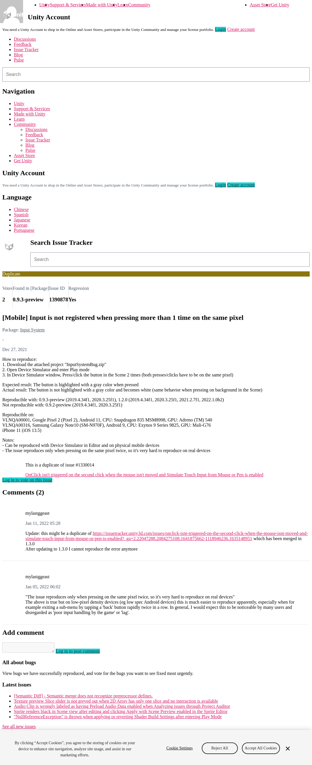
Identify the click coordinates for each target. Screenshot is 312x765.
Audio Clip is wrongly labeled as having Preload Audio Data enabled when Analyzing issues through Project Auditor (122, 708)
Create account (241, 29)
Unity (44, 4)
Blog (18, 54)
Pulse (19, 59)
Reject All (219, 748)
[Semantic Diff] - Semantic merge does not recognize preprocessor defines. (83, 697)
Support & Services (68, 4)
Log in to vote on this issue (27, 479)
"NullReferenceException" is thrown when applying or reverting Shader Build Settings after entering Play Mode (118, 718)
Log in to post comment (83, 652)
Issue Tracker (26, 49)
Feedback (22, 44)
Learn (122, 4)
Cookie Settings (179, 748)
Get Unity (280, 4)
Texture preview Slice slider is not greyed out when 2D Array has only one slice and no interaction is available (116, 702)
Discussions (25, 39)
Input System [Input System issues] (32, 329)
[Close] (287, 748)
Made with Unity (101, 4)
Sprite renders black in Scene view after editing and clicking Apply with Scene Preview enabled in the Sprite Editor (120, 713)
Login (220, 29)
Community (139, 4)
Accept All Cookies (261, 748)
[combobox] (156, 74)
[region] (156, 747)
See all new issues (19, 728)
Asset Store (260, 4)
